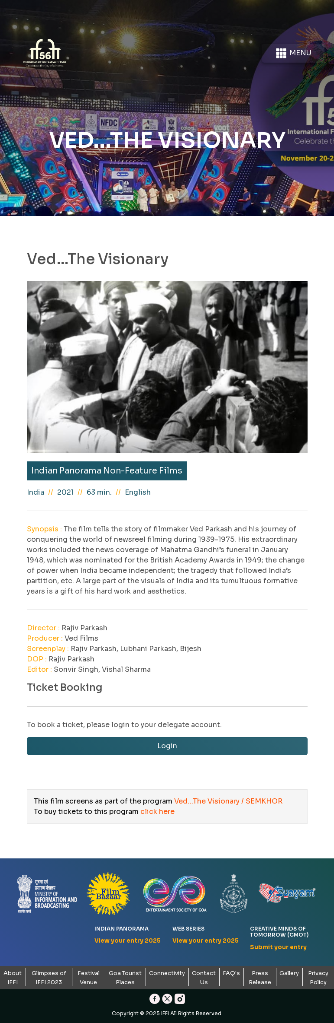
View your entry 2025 (127, 940)
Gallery (289, 973)
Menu (293, 53)
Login (167, 745)
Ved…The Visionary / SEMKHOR (228, 801)
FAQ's (231, 973)
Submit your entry (278, 947)
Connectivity (167, 973)
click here (157, 811)
